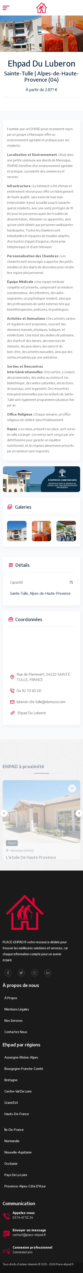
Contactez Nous (15, 1032)
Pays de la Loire (15, 1175)
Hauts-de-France (16, 1114)
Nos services (13, 1020)
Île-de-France (14, 1130)
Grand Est (11, 1102)
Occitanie (10, 1163)
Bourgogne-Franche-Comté (23, 1069)
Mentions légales (16, 1009)
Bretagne (10, 1080)
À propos (10, 998)
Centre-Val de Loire (18, 1091)
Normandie (11, 1141)
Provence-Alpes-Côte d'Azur (25, 1186)
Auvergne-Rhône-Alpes (21, 1057)
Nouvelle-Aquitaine (18, 1152)
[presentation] (4, 813)
